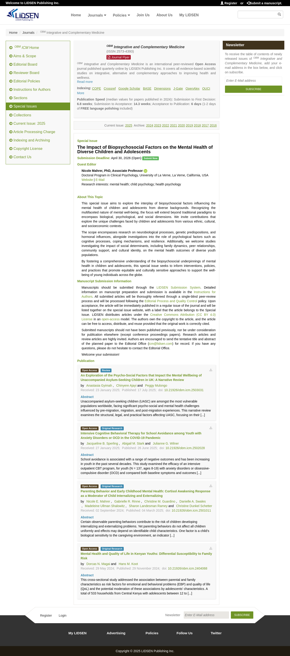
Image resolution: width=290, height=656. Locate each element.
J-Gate (178, 88)
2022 (165, 125)
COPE (96, 88)
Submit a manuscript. (264, 3)
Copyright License (26, 149)
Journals (95, 15)
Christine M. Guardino (159, 501)
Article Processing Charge (32, 132)
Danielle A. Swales (192, 501)
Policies (119, 15)
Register (228, 3)
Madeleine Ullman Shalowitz (105, 506)
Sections (18, 98)
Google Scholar (129, 88)
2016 (213, 125)
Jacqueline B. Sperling (102, 443)
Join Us (143, 15)
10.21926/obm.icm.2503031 (184, 390)
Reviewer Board (24, 73)
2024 (149, 125)
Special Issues (23, 106)
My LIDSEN (189, 15)
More (80, 93)
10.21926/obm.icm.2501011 (191, 510)
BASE (147, 88)
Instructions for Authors (30, 89)
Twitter (216, 633)
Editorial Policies (24, 81)
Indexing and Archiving (29, 140)
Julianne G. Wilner (166, 443)
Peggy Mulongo (156, 385)
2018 (197, 125)
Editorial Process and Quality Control (171, 301)
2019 (189, 125)
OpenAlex (192, 88)
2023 (157, 125)
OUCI (206, 88)
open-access (111, 319)
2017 (205, 125)
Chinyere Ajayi (126, 385)
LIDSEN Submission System (178, 287)
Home (76, 15)
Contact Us (20, 157)
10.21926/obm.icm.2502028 (185, 448)
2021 (173, 125)
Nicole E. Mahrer (98, 501)
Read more (85, 82)
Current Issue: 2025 (27, 123)
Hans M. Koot (128, 564)
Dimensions (162, 88)
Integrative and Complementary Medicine (145, 47)
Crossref (110, 88)
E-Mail (100, 180)
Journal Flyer (119, 57)
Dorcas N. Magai (98, 564)
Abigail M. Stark (133, 443)
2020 (181, 125)
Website (87, 180)
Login (62, 615)
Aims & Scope (22, 56)
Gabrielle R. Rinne (127, 501)
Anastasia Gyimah (99, 385)
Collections (20, 115)
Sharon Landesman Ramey (148, 506)
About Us (164, 15)
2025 (128, 125)
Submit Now (150, 158)
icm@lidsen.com (160, 343)
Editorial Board (23, 64)
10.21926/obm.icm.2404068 (187, 568)
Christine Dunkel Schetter (194, 506)
